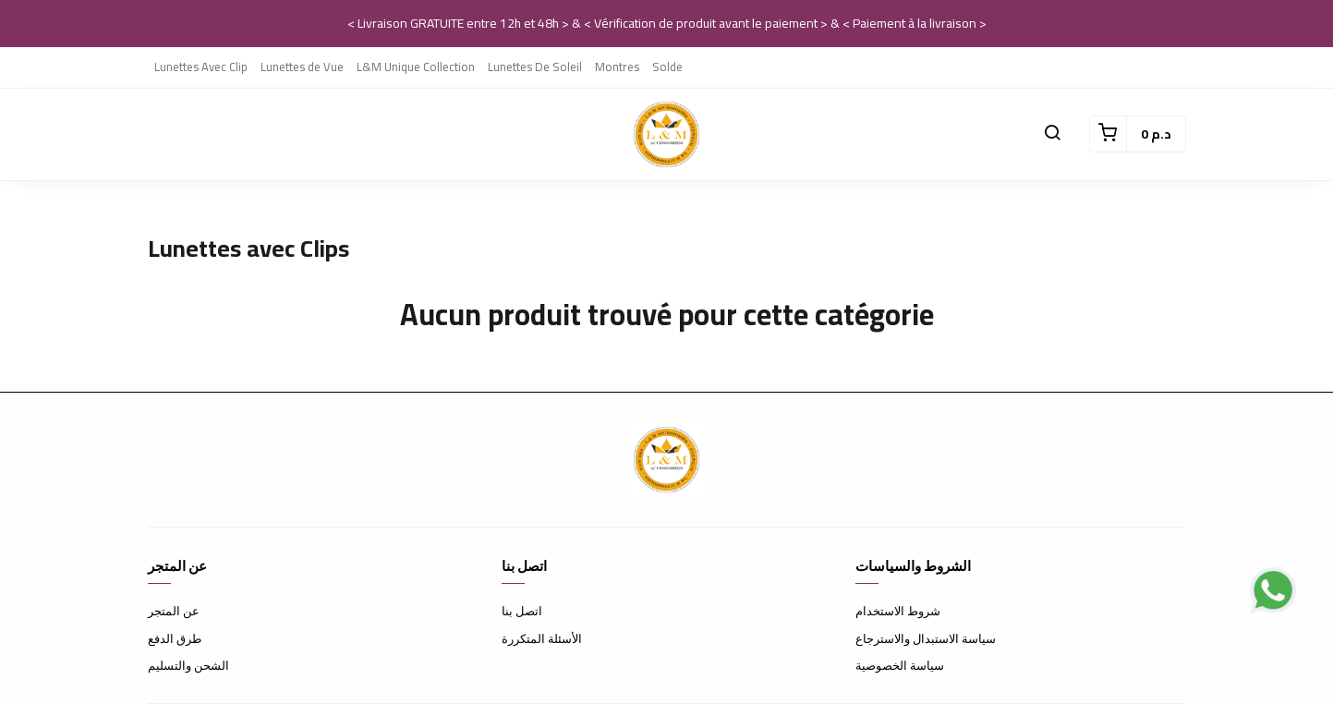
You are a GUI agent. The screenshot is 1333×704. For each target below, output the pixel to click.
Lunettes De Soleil (535, 66)
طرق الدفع (174, 638)
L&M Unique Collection (416, 66)
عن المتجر (174, 610)
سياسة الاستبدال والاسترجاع (925, 638)
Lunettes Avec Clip (201, 66)
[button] (1052, 133)
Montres (617, 66)
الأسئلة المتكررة (542, 638)
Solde (667, 66)
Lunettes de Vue (302, 66)
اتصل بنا (522, 610)
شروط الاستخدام (897, 610)
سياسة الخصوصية (899, 665)
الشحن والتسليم (188, 665)
